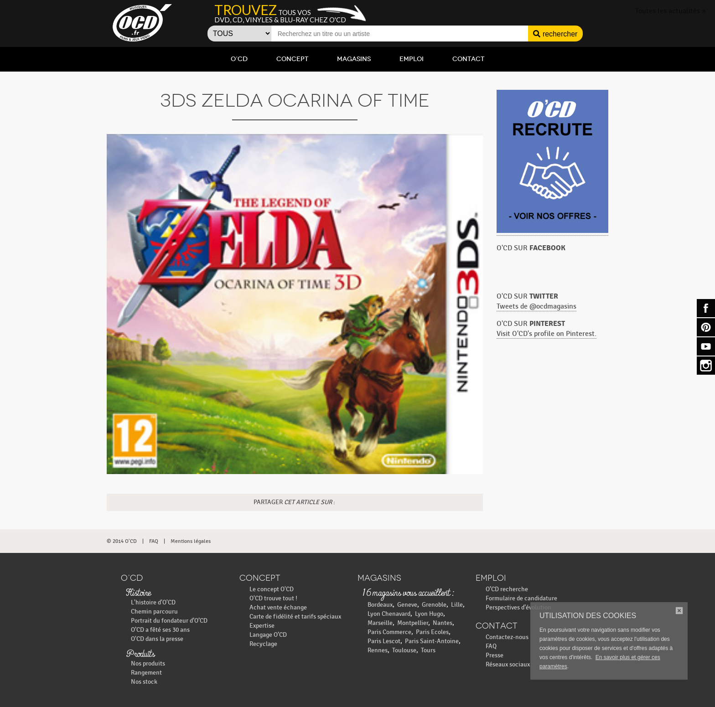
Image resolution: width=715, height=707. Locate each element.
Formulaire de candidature (521, 598)
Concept (292, 59)
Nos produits (148, 663)
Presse (494, 655)
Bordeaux (380, 605)
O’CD (239, 59)
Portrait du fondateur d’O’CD (169, 620)
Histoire (138, 593)
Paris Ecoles (432, 632)
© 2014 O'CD (122, 541)
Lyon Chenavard (389, 614)
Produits (140, 654)
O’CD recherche (507, 589)
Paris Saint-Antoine (432, 641)
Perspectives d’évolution (518, 607)
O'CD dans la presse (157, 639)
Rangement (146, 672)
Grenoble (434, 605)
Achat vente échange (278, 607)
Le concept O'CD (271, 589)
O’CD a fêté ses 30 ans (160, 630)
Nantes (442, 623)
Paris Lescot (384, 641)
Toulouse (404, 650)
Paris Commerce (389, 632)
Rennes (378, 650)
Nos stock (144, 682)
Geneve (407, 605)
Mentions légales (191, 541)
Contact (468, 59)
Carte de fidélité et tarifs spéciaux (295, 616)
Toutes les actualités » (670, 11)
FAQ (153, 541)
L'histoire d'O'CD (153, 602)
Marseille (380, 623)
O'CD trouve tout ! (273, 598)
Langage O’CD (268, 635)
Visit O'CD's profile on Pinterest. (546, 334)
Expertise (262, 626)
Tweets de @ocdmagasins (536, 306)
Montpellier (412, 623)
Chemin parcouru (154, 611)
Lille (457, 605)
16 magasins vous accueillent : (408, 593)
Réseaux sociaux (508, 664)
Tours (428, 650)
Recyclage (263, 644)
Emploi (411, 59)
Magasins (354, 59)
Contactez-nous (507, 637)
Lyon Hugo (429, 614)
